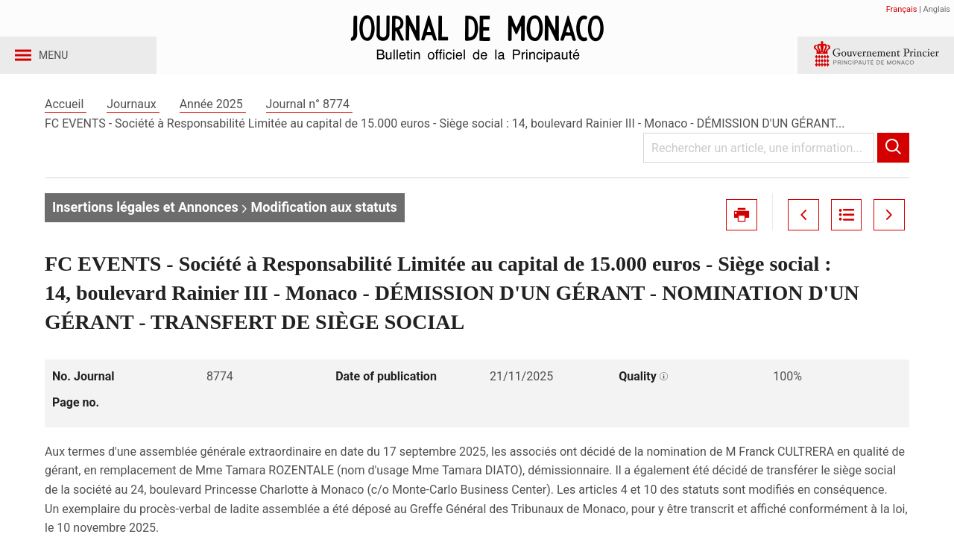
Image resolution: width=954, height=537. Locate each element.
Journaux (133, 118)
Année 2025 (213, 118)
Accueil (65, 118)
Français (901, 9)
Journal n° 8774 (309, 118)
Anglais (936, 9)
